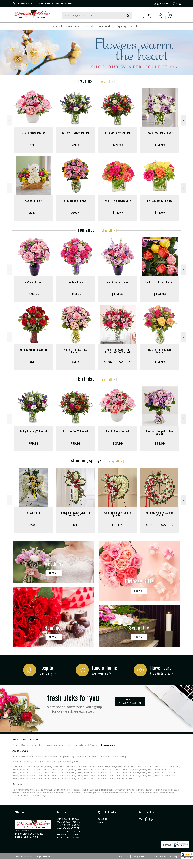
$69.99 (75, 212)
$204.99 (75, 525)
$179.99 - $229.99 (159, 525)
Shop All (104, 81)
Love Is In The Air (75, 282)
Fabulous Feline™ (33, 200)
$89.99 (75, 145)
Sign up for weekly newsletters (130, 701)
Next (183, 120)
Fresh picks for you (73, 702)
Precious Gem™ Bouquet (117, 133)
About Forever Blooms (25, 739)
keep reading (108, 745)
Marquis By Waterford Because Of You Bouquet (117, 351)
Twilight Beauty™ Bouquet (75, 133)
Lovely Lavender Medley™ (160, 133)
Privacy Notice (138, 856)
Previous (9, 120)
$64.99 (33, 212)
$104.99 (33, 294)
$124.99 (160, 294)
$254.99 (118, 525)
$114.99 (75, 294)
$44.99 (117, 212)
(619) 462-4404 (25, 3)
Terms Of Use (122, 856)
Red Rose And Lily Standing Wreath (160, 514)
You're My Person (33, 282)
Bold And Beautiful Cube (159, 200)
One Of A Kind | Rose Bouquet (160, 282)
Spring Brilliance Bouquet (75, 200)
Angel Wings (33, 512)
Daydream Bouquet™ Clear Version (159, 432)
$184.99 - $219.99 (117, 362)
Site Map (173, 856)
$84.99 (160, 145)
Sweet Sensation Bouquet (117, 282)
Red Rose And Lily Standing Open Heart (118, 514)
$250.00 (33, 525)
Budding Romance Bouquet (33, 349)
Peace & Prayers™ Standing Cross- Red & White (75, 514)
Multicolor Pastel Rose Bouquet (75, 351)
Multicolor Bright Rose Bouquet (159, 351)
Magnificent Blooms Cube (118, 200)
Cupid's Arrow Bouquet (33, 133)
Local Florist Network (157, 856)
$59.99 (33, 145)
